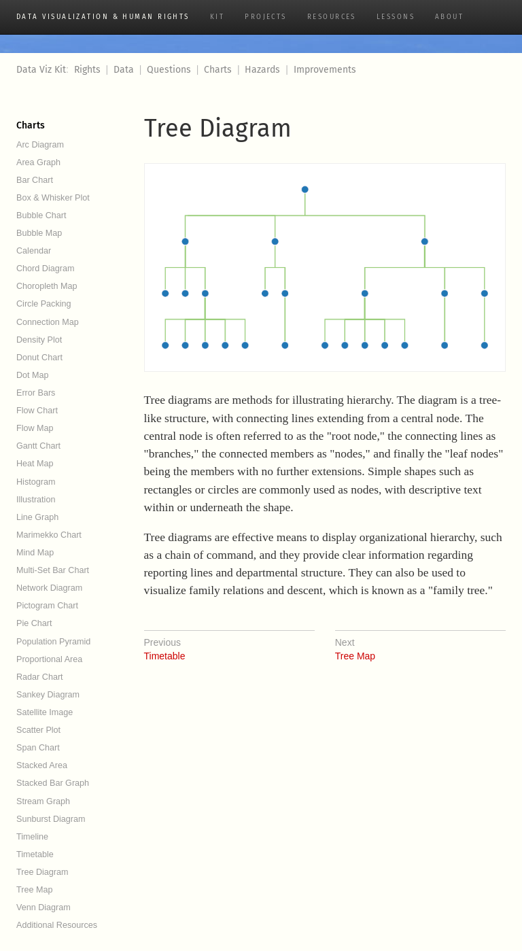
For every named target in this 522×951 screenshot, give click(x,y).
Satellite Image (44, 712)
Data (124, 69)
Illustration (35, 499)
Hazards (262, 69)
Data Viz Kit (41, 69)
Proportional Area (49, 659)
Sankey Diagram (48, 694)
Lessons (396, 17)
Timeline (32, 837)
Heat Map (35, 463)
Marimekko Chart (49, 535)
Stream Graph (43, 801)
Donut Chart (39, 357)
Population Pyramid (53, 641)
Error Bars (35, 393)
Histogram (35, 482)
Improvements (325, 69)
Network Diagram (49, 588)
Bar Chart (34, 180)
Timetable (35, 854)
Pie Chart (34, 623)
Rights (87, 69)
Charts (218, 69)
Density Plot (39, 340)
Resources (331, 17)
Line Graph (37, 517)
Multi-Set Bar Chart (52, 570)
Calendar (33, 251)
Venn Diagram (43, 907)
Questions (169, 69)
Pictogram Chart (47, 605)
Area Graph (38, 162)
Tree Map (34, 890)
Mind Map (35, 552)
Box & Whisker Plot (53, 198)
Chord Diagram (45, 268)
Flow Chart (37, 410)
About (449, 17)
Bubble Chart (41, 215)
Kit (217, 17)
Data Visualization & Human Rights (103, 17)
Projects (266, 17)
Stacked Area (41, 765)
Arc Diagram (40, 145)
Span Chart (38, 748)
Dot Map (32, 375)
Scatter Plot (38, 730)
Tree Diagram (42, 872)
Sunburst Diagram (51, 819)
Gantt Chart (38, 446)
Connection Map (47, 322)
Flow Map (35, 428)
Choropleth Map (46, 286)
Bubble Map (39, 233)
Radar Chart (39, 677)
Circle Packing (43, 304)
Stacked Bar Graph (52, 783)
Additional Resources (56, 925)
